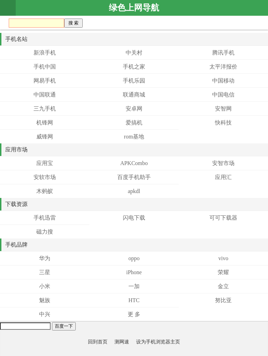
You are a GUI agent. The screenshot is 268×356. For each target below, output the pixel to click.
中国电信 (223, 95)
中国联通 (45, 95)
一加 (134, 286)
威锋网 (44, 137)
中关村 (134, 53)
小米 (44, 286)
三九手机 (45, 109)
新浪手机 (45, 53)
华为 (44, 258)
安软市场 (45, 177)
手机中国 (45, 67)
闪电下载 (134, 218)
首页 (8, 8)
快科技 (223, 123)
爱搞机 (134, 123)
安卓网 (134, 109)
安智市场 (223, 163)
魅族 (44, 300)
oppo (134, 258)
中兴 (44, 314)
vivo (223, 258)
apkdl (134, 191)
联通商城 (134, 95)
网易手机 (45, 81)
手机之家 (134, 67)
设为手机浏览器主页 (158, 341)
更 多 (134, 314)
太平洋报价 (223, 67)
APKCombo (134, 163)
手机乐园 (134, 81)
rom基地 (134, 137)
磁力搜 (44, 232)
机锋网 (44, 123)
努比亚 (223, 300)
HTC (134, 300)
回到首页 (97, 341)
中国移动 (223, 81)
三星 (44, 272)
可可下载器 (223, 218)
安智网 (223, 109)
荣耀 (223, 272)
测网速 (121, 341)
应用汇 (223, 177)
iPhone (134, 272)
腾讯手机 (223, 53)
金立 (223, 286)
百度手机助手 (134, 177)
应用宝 (44, 163)
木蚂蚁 (44, 191)
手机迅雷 (45, 218)
